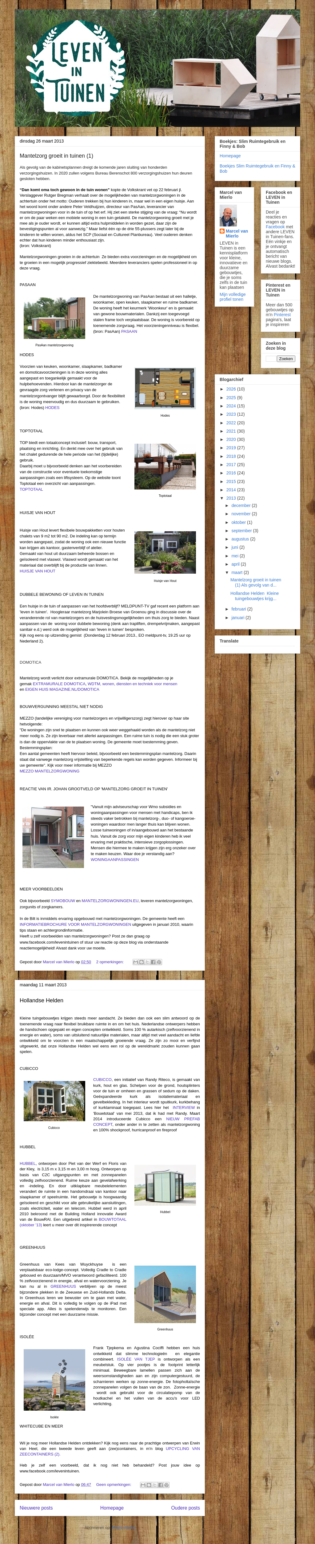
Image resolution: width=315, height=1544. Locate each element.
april (236, 564)
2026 (231, 389)
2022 (231, 422)
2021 (231, 431)
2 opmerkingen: (110, 962)
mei (235, 555)
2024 (231, 405)
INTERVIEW (184, 1107)
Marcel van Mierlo (237, 233)
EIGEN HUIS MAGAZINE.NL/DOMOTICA (62, 689)
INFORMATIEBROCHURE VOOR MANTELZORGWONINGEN (75, 924)
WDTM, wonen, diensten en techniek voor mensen (132, 684)
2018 (231, 456)
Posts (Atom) (123, 1527)
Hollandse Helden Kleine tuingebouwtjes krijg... (254, 596)
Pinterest (282, 314)
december (241, 505)
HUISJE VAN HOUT (37, 571)
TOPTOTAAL (31, 489)
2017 (231, 464)
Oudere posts (185, 1508)
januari (238, 617)
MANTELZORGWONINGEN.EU (110, 900)
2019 (231, 447)
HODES (52, 407)
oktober (239, 522)
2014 (231, 489)
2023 (231, 414)
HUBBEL (28, 1163)
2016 (231, 472)
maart (237, 572)
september (242, 530)
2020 (231, 439)
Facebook (275, 226)
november (241, 513)
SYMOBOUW (63, 900)
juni (235, 547)
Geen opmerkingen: (114, 1484)
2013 (231, 498)
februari (239, 609)
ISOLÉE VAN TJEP (136, 1359)
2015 (231, 481)
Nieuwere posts (36, 1508)
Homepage (112, 1508)
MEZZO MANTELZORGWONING (49, 771)
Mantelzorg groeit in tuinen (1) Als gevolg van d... (255, 582)
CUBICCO (102, 1079)
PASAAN (129, 331)
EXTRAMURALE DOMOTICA (59, 684)
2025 (231, 397)
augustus (240, 538)
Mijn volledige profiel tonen (233, 297)
